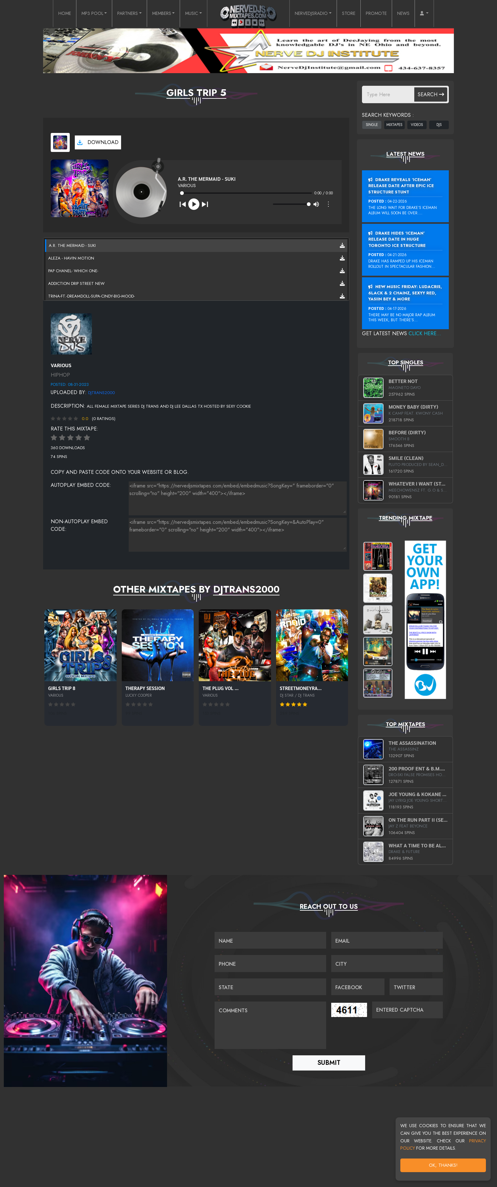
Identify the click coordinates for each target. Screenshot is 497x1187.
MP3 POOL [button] (79, 13)
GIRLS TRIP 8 (61, 688)
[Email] (387, 939)
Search (431, 94)
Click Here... (425, 333)
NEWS (417, 13)
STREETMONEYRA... (301, 688)
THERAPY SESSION (145, 688)
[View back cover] (71, 333)
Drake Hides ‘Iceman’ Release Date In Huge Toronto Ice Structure (397, 239)
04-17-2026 (397, 308)
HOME (48, 13)
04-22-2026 (397, 201)
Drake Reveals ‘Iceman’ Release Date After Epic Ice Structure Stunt (401, 186)
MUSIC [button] (191, 13)
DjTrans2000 (101, 393)
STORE (357, 13)
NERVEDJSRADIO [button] (315, 13)
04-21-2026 (397, 255)
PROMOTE (387, 13)
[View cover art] (60, 142)
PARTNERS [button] (119, 13)
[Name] (270, 939)
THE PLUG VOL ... (221, 688)
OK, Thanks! (443, 1165)
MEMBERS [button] (157, 13)
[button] (440, 14)
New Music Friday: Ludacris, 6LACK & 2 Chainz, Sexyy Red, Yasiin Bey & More (405, 293)
